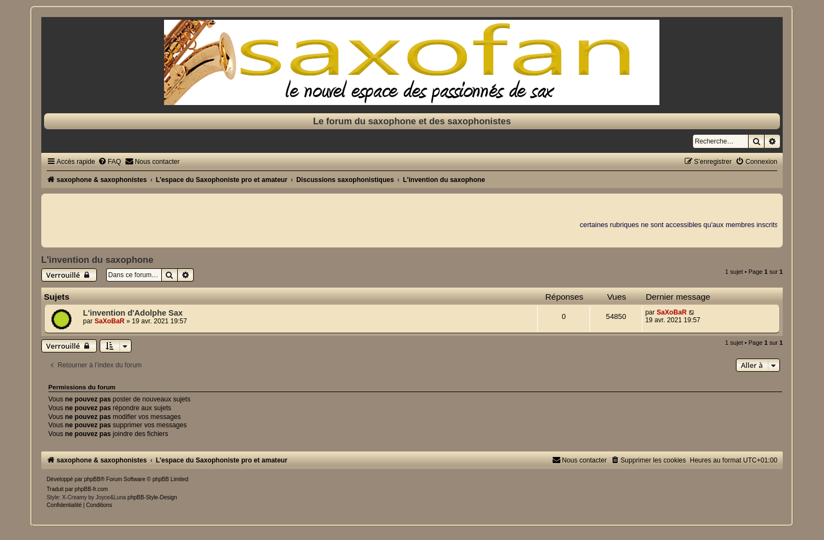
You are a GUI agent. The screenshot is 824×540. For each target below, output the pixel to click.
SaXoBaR (109, 321)
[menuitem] (109, 162)
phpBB (92, 479)
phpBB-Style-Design (152, 497)
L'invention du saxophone (97, 260)
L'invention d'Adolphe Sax (133, 312)
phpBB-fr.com (91, 489)
